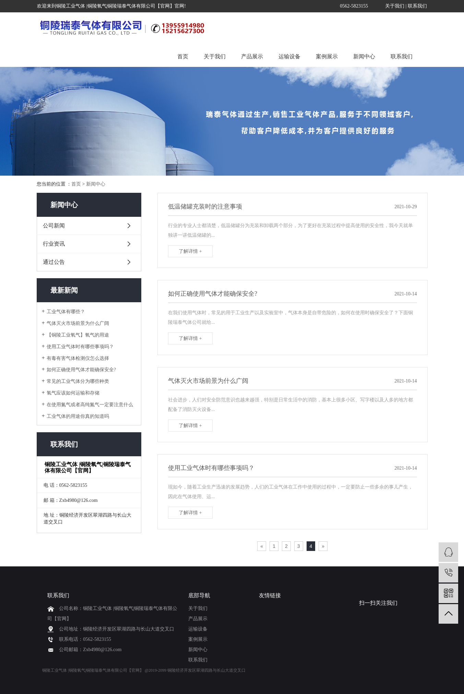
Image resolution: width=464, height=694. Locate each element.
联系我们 (417, 6)
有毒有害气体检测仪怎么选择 (78, 358)
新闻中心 (364, 56)
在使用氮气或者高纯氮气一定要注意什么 (90, 404)
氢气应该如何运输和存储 (73, 393)
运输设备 (289, 56)
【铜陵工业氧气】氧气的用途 (78, 335)
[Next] (323, 546)
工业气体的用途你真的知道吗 (78, 416)
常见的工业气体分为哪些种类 (78, 381)
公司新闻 (54, 225)
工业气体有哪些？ (66, 311)
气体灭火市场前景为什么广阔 (78, 323)
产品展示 (252, 56)
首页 (182, 56)
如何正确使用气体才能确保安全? (81, 369)
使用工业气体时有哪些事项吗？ (80, 346)
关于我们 (394, 6)
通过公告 (54, 262)
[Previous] (261, 546)
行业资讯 (54, 244)
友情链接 (270, 595)
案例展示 (327, 56)
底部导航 (199, 595)
